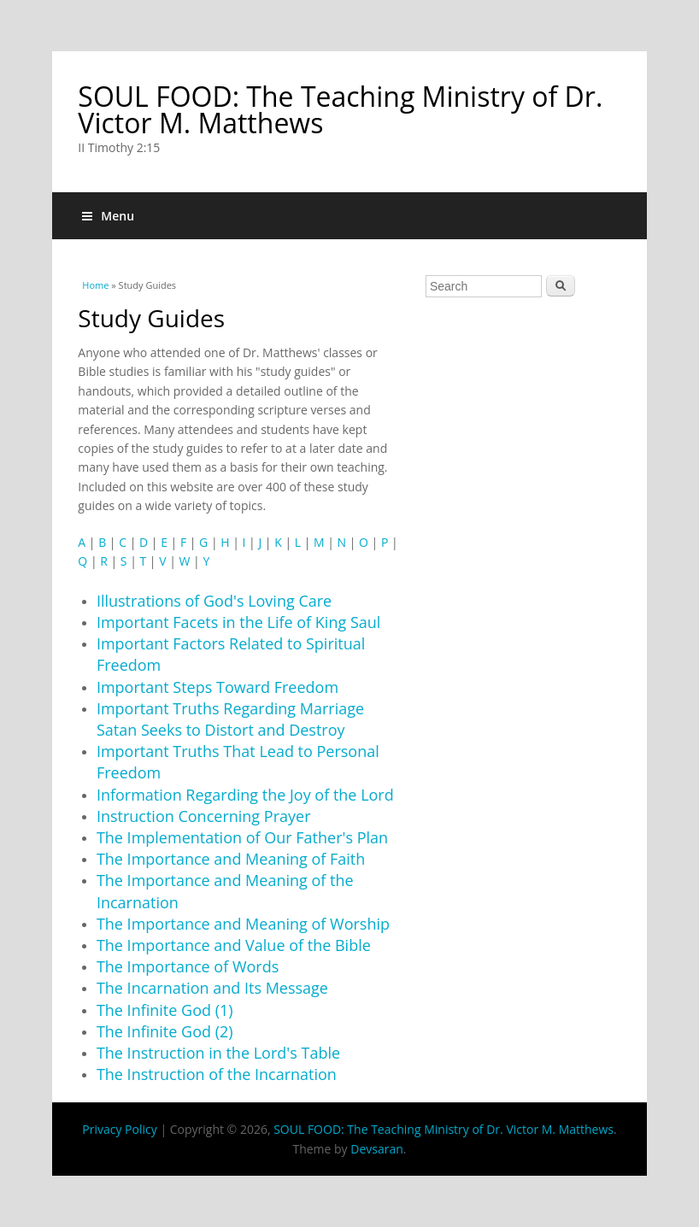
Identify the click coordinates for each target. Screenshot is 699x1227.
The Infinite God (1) (165, 1010)
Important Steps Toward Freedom (217, 687)
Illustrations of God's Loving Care (214, 600)
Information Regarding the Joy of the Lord (245, 794)
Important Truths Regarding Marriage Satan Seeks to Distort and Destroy (230, 719)
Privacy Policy (119, 1129)
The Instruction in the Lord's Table (218, 1052)
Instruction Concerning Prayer (204, 816)
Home (95, 285)
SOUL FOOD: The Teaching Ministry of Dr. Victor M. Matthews (340, 109)
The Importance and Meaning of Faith (231, 858)
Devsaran (376, 1149)
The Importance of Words (188, 966)
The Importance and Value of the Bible (234, 945)
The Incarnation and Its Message (212, 987)
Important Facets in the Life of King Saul (238, 622)
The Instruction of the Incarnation (217, 1074)
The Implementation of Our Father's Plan (242, 837)
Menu (108, 216)
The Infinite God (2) (165, 1031)
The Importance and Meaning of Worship (243, 923)
